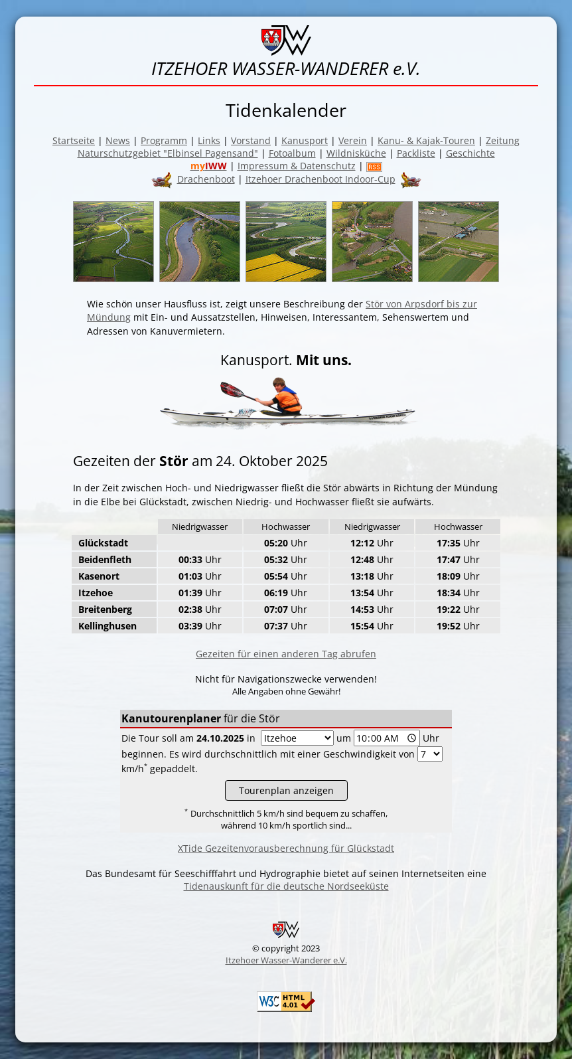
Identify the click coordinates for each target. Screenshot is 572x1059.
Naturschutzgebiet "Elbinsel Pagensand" (168, 153)
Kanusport (304, 140)
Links (209, 140)
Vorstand (251, 140)
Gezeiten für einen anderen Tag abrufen (286, 653)
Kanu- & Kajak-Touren (426, 140)
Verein (352, 140)
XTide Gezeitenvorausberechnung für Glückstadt (286, 848)
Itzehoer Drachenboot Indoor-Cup (320, 179)
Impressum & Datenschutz (297, 165)
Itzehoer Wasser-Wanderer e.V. (286, 960)
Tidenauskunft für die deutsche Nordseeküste (286, 886)
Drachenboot (206, 179)
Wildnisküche (356, 153)
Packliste (416, 153)
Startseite (73, 140)
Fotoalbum (292, 153)
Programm (164, 140)
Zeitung (503, 140)
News (118, 140)
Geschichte (470, 153)
